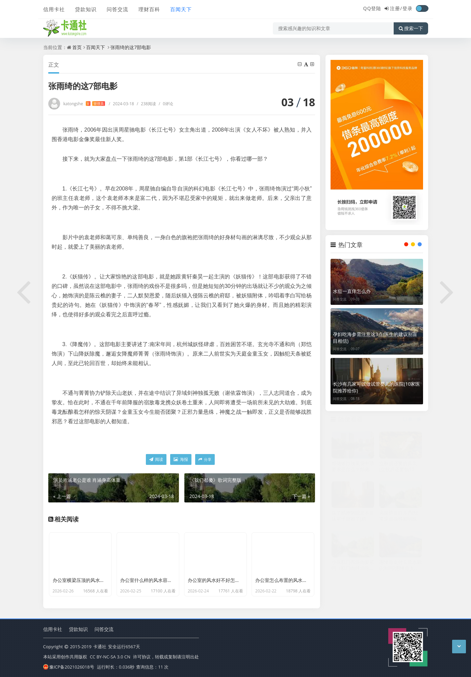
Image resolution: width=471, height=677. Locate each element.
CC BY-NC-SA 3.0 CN (110, 657)
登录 (407, 8)
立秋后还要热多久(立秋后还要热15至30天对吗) (399, 469)
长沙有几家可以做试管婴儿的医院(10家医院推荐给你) (376, 387)
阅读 (156, 459)
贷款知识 (86, 9)
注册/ (396, 8)
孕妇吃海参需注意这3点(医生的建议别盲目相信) (375, 337)
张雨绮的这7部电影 (130, 47)
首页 (77, 47)
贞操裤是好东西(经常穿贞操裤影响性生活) (400, 518)
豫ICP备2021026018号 (68, 667)
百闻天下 (181, 9)
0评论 (166, 104)
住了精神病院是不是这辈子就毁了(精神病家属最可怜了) (353, 518)
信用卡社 (54, 9)
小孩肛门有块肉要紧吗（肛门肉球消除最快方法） (353, 568)
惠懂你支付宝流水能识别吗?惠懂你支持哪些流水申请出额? (400, 568)
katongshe (84, 104)
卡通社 (99, 647)
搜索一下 (411, 28)
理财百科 (149, 9)
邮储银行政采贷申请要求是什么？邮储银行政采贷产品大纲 (353, 469)
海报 (181, 459)
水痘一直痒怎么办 (352, 291)
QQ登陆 (372, 8)
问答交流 (117, 9)
